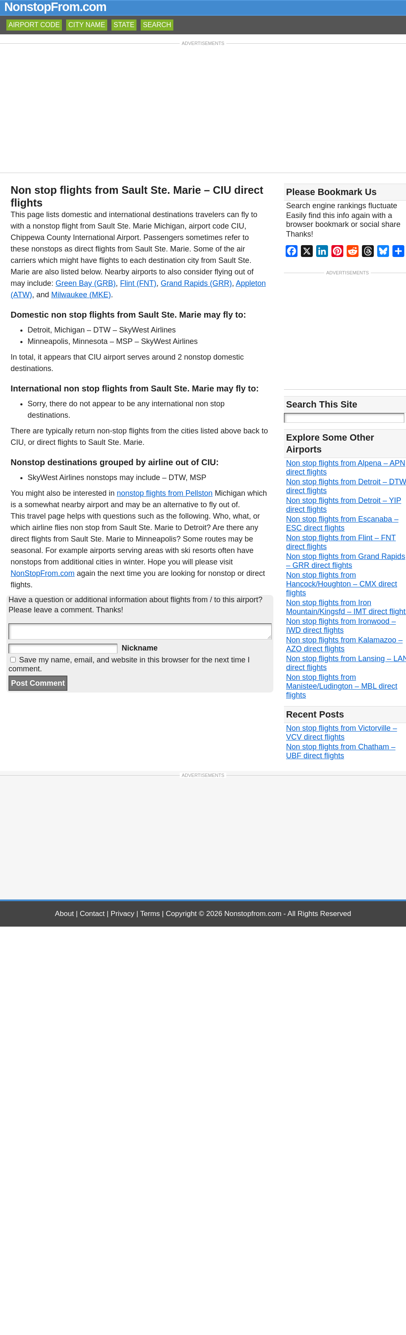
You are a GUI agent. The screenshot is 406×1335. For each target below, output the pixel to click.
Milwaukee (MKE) (81, 294)
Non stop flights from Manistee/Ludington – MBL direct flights (342, 687)
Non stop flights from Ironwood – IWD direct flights (341, 626)
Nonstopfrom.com (252, 914)
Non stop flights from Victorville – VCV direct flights (341, 733)
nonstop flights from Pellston (165, 493)
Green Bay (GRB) (86, 283)
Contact (92, 914)
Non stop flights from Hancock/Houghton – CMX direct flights (341, 585)
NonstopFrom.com (55, 7)
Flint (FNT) (138, 283)
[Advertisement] (203, 107)
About (64, 914)
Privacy (122, 914)
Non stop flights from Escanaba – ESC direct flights (342, 524)
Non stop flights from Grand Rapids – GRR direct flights (345, 561)
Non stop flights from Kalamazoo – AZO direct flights (344, 645)
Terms (150, 914)
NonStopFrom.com (43, 573)
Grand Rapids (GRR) (196, 283)
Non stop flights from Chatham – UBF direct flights (340, 752)
